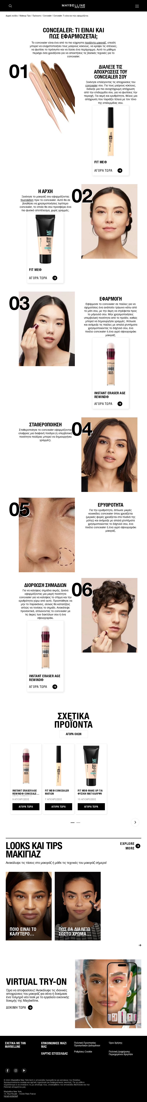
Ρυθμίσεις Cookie (83, 1051)
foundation (27, 200)
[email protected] (11, 1096)
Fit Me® (100, 162)
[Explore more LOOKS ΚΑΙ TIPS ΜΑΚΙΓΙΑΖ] (127, 846)
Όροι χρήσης (115, 1043)
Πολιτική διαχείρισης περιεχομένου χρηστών (121, 1053)
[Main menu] (137, 6)
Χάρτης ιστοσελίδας (54, 1053)
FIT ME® (35, 270)
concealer (91, 85)
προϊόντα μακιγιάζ (95, 42)
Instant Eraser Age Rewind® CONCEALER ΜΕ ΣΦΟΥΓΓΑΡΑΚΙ (25, 792)
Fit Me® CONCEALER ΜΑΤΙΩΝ (57, 792)
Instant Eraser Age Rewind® (110, 395)
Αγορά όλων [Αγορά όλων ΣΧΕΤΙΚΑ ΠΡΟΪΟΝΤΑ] (73, 734)
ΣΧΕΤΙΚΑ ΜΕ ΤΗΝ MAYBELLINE (15, 1045)
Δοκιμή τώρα (19, 1007)
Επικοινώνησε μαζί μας (53, 1045)
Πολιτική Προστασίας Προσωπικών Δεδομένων (87, 1044)
